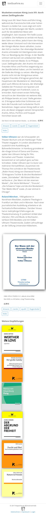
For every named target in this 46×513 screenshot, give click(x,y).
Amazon (6, 126)
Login (33, 512)
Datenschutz (15, 512)
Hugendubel (33, 126)
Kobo (5, 130)
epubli (22, 126)
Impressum (25, 512)
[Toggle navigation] (40, 3)
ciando (15, 126)
